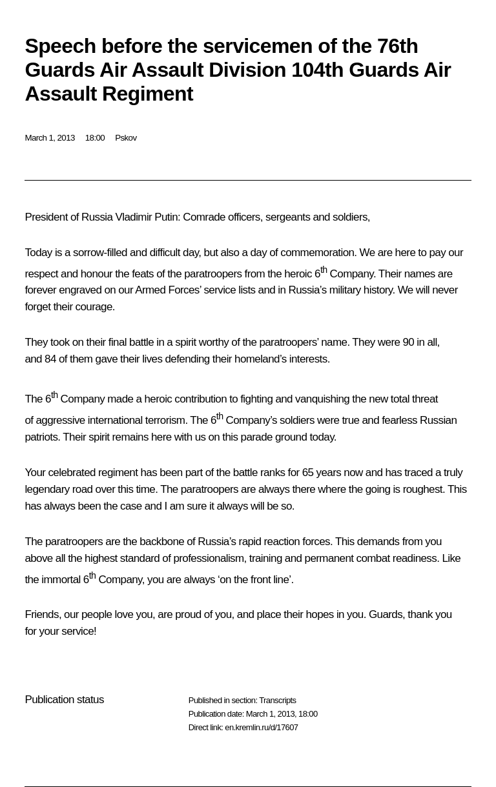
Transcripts (277, 700)
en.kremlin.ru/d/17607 (261, 727)
